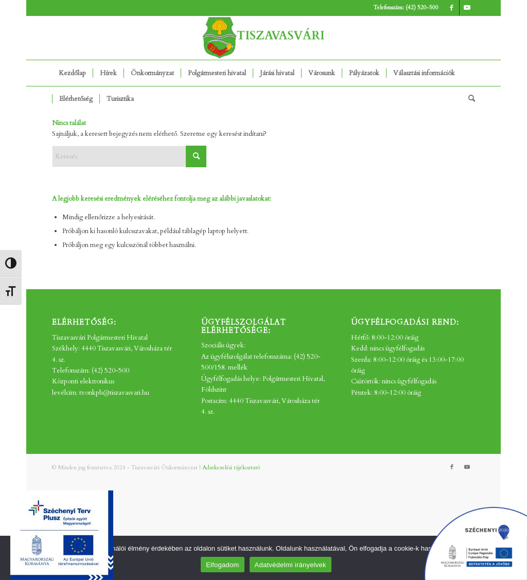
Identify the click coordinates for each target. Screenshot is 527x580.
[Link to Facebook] (451, 7)
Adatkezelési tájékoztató (231, 467)
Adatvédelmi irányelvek (290, 565)
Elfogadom (222, 565)
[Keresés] (468, 99)
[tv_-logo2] (263, 38)
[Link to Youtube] (467, 7)
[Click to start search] (196, 156)
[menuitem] (72, 73)
